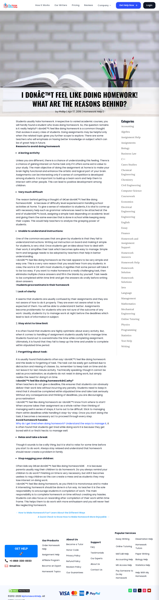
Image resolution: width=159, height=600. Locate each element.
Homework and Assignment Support (129, 243)
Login (149, 5)
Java (123, 287)
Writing (125, 346)
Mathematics (128, 303)
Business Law (128, 153)
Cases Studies (129, 164)
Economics (127, 201)
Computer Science (131, 190)
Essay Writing (122, 538)
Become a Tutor (74, 544)
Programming (128, 329)
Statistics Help (142, 565)
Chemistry (127, 179)
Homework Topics (51, 571)
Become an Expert (51, 565)
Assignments (128, 142)
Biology (125, 148)
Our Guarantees (74, 572)
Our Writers (60, 5)
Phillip (62, 111)
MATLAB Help (122, 553)
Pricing (75, 5)
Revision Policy (73, 566)
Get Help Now (128, 5)
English (125, 222)
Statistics (126, 335)
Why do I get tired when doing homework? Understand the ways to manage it (61, 423)
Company (104, 5)
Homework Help (92, 111)
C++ (123, 159)
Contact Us (96, 569)
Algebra (125, 131)
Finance (125, 233)
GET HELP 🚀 (21, 551)
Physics (125, 324)
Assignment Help (131, 137)
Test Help (126, 340)
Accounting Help (124, 559)
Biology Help (141, 559)
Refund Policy (73, 561)
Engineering (128, 216)
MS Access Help (124, 565)
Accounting (127, 126)
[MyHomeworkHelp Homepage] (17, 5)
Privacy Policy (73, 555)
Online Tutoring (130, 319)
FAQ (93, 547)
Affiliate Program (51, 560)
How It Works (42, 5)
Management (128, 298)
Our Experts (96, 558)
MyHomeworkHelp (31, 596)
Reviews (88, 5)
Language (126, 292)
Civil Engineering (131, 185)
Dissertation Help (144, 538)
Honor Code (72, 549)
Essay (124, 227)
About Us (95, 564)
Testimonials (97, 552)
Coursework (128, 196)
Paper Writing (142, 553)
